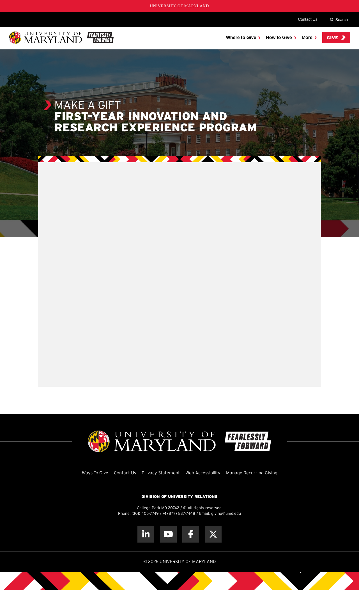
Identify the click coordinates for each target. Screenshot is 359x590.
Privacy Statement (161, 473)
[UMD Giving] (61, 37)
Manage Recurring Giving (251, 473)
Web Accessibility (202, 473)
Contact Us (307, 19)
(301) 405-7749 (145, 514)
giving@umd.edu (226, 514)
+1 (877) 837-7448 (179, 514)
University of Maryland (179, 6)
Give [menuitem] (336, 37)
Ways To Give (95, 473)
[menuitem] (243, 37)
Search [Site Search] (339, 19)
